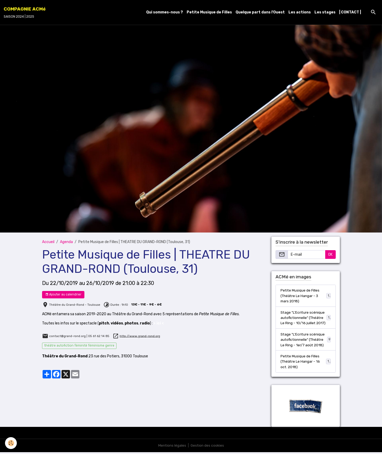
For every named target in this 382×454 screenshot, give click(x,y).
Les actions (299, 12)
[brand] (25, 12)
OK (330, 254)
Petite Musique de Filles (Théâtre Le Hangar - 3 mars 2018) (306, 296)
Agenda (66, 242)
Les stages (324, 12)
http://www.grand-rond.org (140, 336)
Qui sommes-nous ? (164, 12)
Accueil (48, 242)
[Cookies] (11, 443)
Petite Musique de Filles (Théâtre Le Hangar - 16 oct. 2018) (306, 363)
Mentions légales (172, 447)
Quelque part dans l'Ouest (260, 12)
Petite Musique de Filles (209, 12)
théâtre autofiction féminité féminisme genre (79, 345)
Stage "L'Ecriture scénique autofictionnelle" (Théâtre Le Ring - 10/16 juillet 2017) (306, 318)
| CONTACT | (350, 12)
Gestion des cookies (207, 447)
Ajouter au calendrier (63, 295)
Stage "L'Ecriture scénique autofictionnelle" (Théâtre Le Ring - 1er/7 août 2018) (306, 340)
